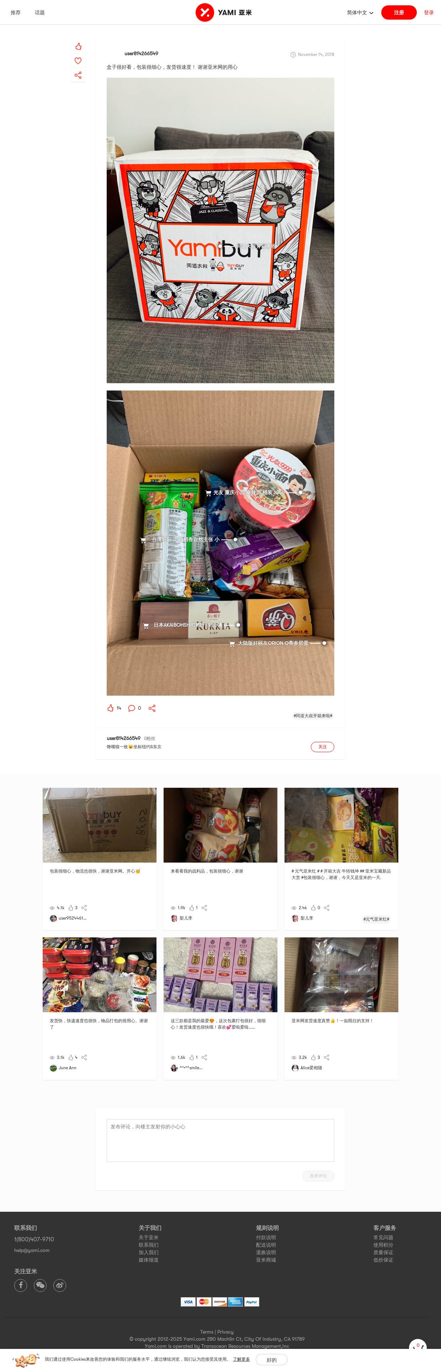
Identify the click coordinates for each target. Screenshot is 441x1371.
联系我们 (149, 1245)
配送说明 (266, 1245)
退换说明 (266, 1252)
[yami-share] (155, 704)
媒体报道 (149, 1260)
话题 (40, 12)
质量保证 (383, 1252)
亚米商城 (266, 1260)
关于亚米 (149, 1237)
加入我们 (149, 1252)
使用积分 (383, 1245)
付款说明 (266, 1237)
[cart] (418, 1348)
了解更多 (241, 1359)
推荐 (16, 12)
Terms (206, 1332)
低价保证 (383, 1260)
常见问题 (383, 1237)
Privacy (225, 1332)
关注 (322, 746)
